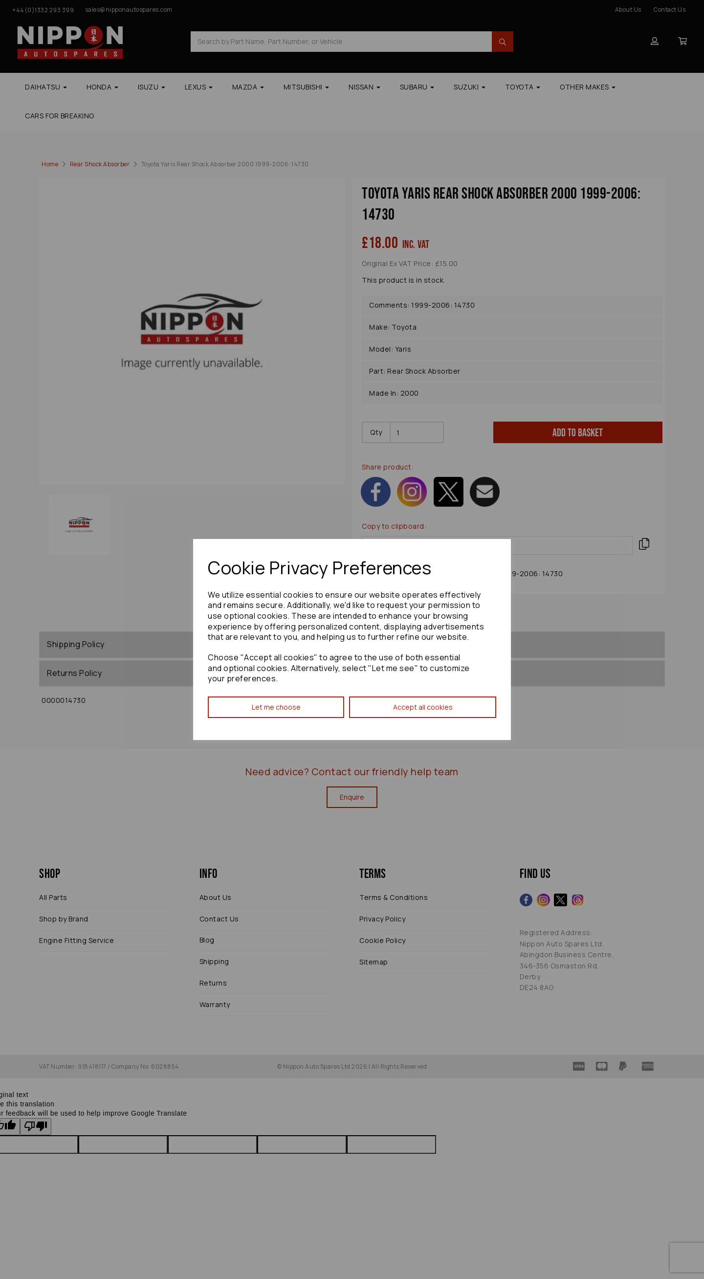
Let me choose (276, 707)
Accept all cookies (423, 707)
